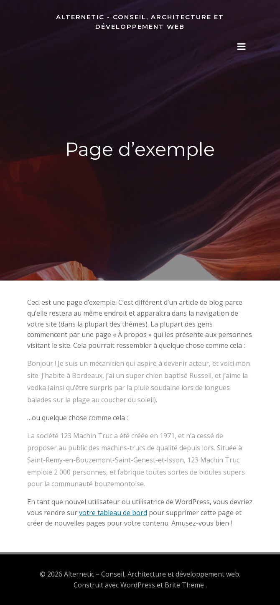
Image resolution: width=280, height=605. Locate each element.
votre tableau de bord (113, 512)
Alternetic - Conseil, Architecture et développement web (140, 22)
